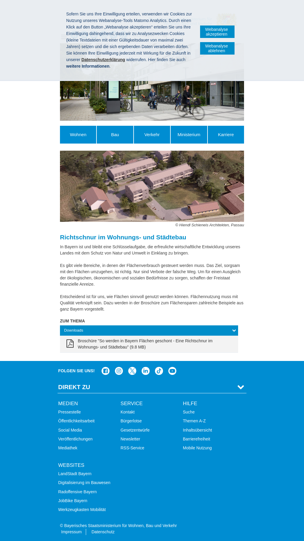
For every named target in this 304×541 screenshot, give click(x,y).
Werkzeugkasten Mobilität (82, 509)
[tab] (149, 330)
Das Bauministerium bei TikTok (159, 371)
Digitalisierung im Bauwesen (84, 482)
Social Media (70, 430)
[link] (149, 344)
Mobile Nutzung (197, 447)
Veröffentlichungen (75, 439)
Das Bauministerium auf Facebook (106, 371)
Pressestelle (69, 412)
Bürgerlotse (131, 421)
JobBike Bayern (72, 500)
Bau (115, 134)
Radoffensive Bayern (77, 491)
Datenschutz (103, 531)
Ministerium (189, 134)
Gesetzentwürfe (135, 430)
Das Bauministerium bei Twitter (132, 371)
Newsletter (130, 439)
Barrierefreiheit (196, 439)
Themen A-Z (194, 421)
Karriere (226, 134)
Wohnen (78, 134)
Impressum (71, 531)
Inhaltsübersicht (197, 430)
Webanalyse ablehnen (216, 48)
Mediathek (67, 447)
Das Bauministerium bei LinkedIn (146, 371)
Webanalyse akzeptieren (216, 31)
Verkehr (152, 134)
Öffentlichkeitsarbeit (76, 421)
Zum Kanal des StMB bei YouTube (172, 371)
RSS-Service (132, 447)
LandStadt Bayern (74, 473)
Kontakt (127, 412)
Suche (189, 412)
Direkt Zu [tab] (74, 387)
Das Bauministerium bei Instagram (119, 371)
